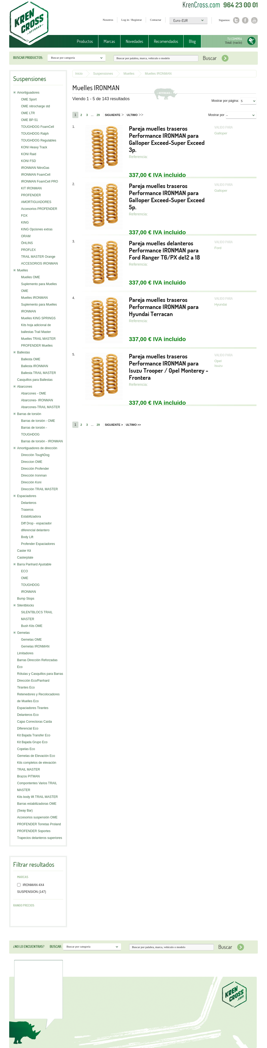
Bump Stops (25, 598)
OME (24, 578)
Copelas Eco (26, 749)
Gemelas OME (31, 639)
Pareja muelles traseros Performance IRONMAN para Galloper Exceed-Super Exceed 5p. (167, 196)
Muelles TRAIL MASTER (38, 339)
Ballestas (23, 352)
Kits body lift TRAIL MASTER (37, 797)
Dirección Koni (31, 482)
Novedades (134, 41)
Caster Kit (24, 551)
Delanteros (28, 503)
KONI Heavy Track (34, 147)
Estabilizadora (31, 516)
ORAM (26, 236)
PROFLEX (28, 250)
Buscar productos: (28, 57)
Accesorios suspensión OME (37, 817)
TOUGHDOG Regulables (38, 140)
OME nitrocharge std (35, 106)
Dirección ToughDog (35, 455)
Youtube (254, 20)
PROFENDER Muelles (37, 345)
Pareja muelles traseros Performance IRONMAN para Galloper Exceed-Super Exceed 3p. (167, 139)
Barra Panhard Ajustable (34, 564)
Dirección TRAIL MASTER (39, 489)
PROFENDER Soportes (34, 831)
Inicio (79, 73)
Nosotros (108, 19)
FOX (24, 215)
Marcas (109, 41)
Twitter (236, 20)
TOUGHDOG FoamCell (37, 127)
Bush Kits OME (31, 626)
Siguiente (114, 115)
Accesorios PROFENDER (39, 209)
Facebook (245, 20)
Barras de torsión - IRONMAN (42, 441)
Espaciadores (26, 496)
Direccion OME (31, 462)
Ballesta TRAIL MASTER (38, 373)
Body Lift (27, 537)
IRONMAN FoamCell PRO (39, 181)
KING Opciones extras (36, 229)
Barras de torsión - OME (38, 421)
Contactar (155, 19)
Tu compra (234, 39)
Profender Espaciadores (38, 544)
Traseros (27, 510)
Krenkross (29, 23)
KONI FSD (28, 161)
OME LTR (28, 113)
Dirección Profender (35, 468)
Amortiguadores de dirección (37, 448)
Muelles (22, 270)
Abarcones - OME (33, 393)
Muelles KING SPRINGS (38, 318)
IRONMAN (28, 592)
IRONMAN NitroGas (35, 168)
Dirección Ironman (34, 475)
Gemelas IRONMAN (35, 646)
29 (98, 115)
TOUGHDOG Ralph (35, 133)
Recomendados (166, 41)
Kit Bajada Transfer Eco (33, 735)
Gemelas (23, 633)
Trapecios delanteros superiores (39, 838)
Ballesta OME (30, 359)
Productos (85, 41)
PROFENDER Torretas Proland (39, 824)
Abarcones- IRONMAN (37, 400)
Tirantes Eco (26, 687)
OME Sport (29, 99)
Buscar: (56, 946)
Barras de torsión (29, 414)
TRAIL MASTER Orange (38, 257)
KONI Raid (28, 154)
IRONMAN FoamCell (35, 174)
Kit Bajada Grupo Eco (32, 742)
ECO (24, 571)
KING (25, 222)
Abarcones (24, 386)
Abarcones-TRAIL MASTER (40, 407)
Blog (192, 41)
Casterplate (25, 557)
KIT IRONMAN (31, 188)
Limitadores (25, 653)
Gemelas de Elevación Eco (36, 756)
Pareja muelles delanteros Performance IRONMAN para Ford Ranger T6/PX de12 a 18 (164, 250)
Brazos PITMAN (28, 776)
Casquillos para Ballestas (35, 380)
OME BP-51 (29, 120)
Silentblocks (25, 605)
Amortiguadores (28, 92)
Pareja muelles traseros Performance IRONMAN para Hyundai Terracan (164, 307)
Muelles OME (30, 277)
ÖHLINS (27, 243)
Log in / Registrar (131, 19)
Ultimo (135, 115)
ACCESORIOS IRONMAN (39, 263)
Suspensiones (103, 73)
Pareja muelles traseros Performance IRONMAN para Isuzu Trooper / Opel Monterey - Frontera (168, 366)
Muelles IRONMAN (34, 298)
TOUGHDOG (30, 585)
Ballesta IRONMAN (34, 366)
